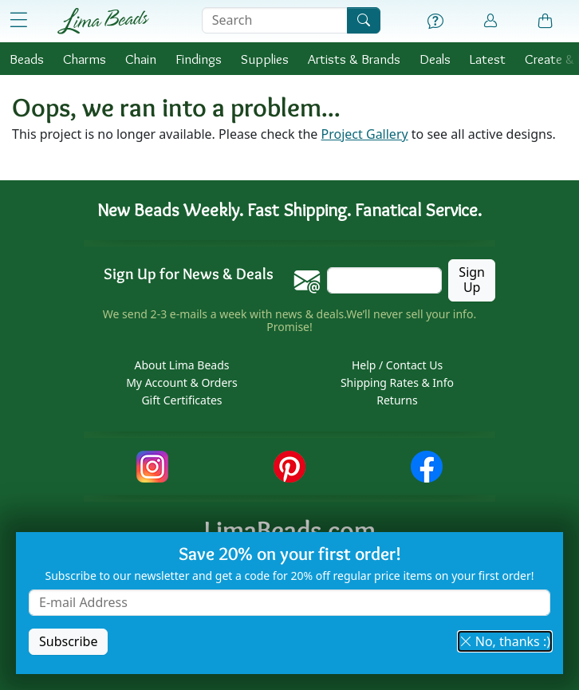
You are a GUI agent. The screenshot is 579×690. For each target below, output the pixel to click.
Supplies (265, 58)
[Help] (435, 21)
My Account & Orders (182, 382)
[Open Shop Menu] (19, 20)
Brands (354, 58)
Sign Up (472, 279)
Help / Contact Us (397, 365)
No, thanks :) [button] (504, 641)
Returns (396, 400)
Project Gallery (364, 134)
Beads (27, 58)
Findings (198, 58)
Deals (435, 58)
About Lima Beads (181, 365)
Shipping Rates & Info (397, 382)
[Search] (363, 20)
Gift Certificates (181, 400)
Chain (140, 58)
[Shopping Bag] (545, 21)
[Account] (490, 21)
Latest (488, 58)
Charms (84, 58)
